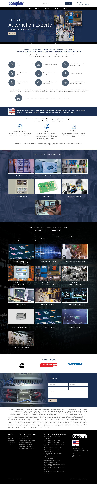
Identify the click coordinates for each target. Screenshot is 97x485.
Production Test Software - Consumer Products (74, 262)
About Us (37, 8)
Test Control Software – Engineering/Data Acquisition (53, 455)
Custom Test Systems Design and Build (32, 43)
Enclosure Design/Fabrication (21, 176)
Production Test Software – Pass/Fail (52, 441)
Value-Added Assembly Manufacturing (47, 218)
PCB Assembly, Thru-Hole (48, 197)
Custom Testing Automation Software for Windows (60, 43)
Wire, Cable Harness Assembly (74, 197)
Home (30, 8)
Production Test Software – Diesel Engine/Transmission (51, 451)
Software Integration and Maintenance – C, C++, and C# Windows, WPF (55, 466)
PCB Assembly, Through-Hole (26, 445)
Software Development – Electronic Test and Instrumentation (53, 439)
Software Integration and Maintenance (47, 327)
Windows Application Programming (21, 348)
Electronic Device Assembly (21, 197)
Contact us (13, 34)
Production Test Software (21, 284)
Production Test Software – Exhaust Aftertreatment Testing (55, 446)
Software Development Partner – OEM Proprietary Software (54, 470)
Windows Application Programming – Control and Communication (54, 473)
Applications (46, 8)
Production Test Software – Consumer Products (54, 443)
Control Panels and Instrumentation (74, 176)
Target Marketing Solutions (83, 480)
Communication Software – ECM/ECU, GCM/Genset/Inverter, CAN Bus (52, 462)
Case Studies (56, 8)
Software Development (21, 262)
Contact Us (65, 8)
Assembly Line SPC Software (74, 305)
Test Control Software (21, 305)
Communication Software (21, 327)
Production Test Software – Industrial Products (54, 449)
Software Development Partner (74, 327)
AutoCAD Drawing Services (48, 176)
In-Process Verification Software (48, 305)
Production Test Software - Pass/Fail (48, 262)
